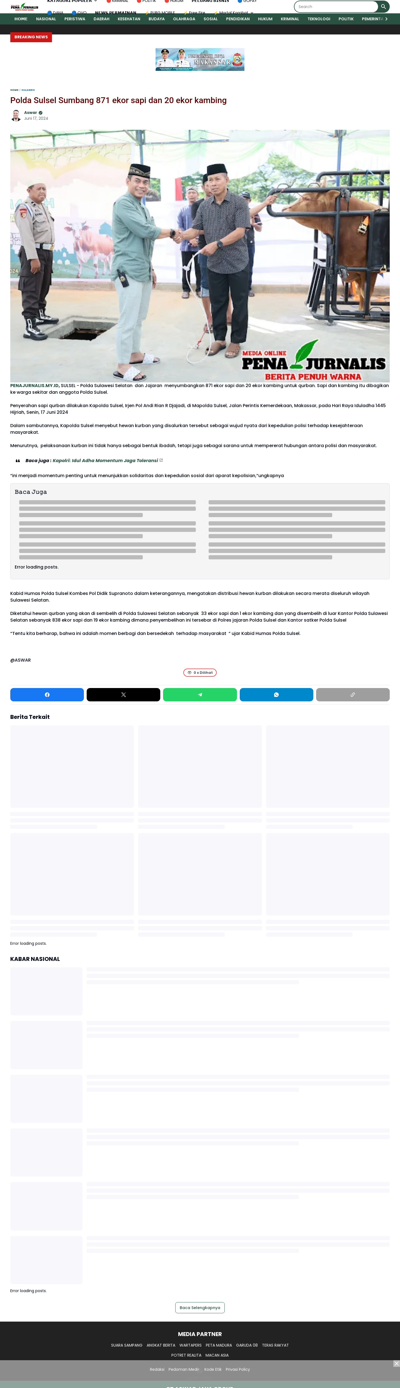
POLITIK (346, 19)
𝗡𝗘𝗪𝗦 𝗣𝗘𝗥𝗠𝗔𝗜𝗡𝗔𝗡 (115, 13)
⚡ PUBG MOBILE (160, 13)
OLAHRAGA (184, 19)
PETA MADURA (219, 1345)
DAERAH (101, 19)
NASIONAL (46, 19)
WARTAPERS (190, 1345)
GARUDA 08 (247, 1345)
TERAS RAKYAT (275, 1345)
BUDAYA (157, 19)
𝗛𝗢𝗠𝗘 (21, 19)
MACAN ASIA (217, 1355)
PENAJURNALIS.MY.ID (34, 385)
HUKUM (265, 19)
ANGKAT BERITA (161, 1345)
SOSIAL (211, 19)
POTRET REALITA (186, 1355)
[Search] (336, 6)
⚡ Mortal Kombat (234, 13)
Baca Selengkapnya (200, 1307)
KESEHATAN (129, 19)
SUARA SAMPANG (126, 1345)
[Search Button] (383, 6)
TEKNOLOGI (319, 19)
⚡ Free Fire (194, 13)
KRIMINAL (290, 19)
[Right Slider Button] (384, 18)
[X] (123, 694)
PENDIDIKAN (238, 19)
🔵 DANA (55, 13)
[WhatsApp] (276, 694)
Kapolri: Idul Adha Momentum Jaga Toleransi (105, 460)
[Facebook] (47, 694)
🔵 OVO (79, 13)
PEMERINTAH (374, 19)
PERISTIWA (74, 19)
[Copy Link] (353, 694)
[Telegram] (200, 694)
